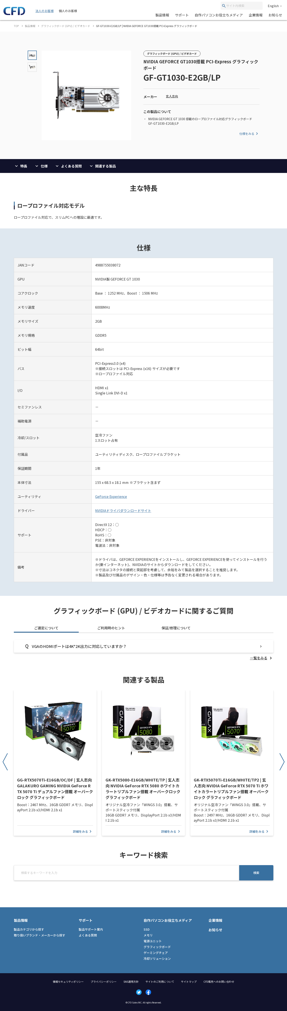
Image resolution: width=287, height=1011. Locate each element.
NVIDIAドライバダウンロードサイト (123, 510)
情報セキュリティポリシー (68, 981)
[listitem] (261, 657)
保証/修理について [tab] (176, 627)
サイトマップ (189, 981)
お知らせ (275, 15)
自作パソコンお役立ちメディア (219, 15)
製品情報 (162, 15)
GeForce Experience (111, 496)
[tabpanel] (143, 650)
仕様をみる (249, 133)
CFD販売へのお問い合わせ (219, 981)
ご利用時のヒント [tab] (111, 627)
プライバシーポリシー (104, 981)
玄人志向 (172, 96)
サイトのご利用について (160, 981)
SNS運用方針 (131, 981)
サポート (182, 15)
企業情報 (256, 15)
